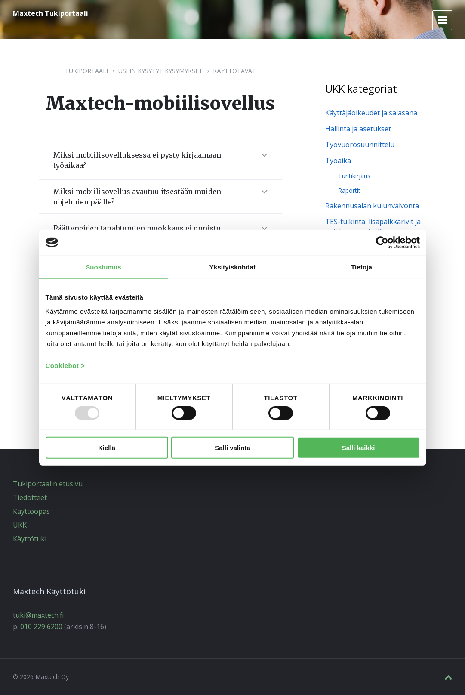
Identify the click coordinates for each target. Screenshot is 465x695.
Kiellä (106, 447)
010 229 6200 (41, 626)
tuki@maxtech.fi (38, 615)
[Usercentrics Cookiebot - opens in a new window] (382, 242)
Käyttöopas (31, 511)
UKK (20, 525)
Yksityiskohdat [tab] (232, 266)
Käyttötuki (29, 539)
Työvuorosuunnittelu (359, 144)
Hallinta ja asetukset (358, 128)
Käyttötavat (234, 71)
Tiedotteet (30, 497)
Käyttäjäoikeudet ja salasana (371, 112)
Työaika (338, 160)
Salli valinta (232, 447)
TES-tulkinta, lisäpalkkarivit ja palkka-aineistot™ (373, 226)
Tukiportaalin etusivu (48, 483)
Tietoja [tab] (361, 266)
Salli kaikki (358, 447)
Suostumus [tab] (103, 266)
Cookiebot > (65, 365)
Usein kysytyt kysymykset (160, 71)
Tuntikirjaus (354, 176)
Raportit (349, 190)
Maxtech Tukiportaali (50, 13)
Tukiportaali (86, 71)
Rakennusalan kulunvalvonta (372, 205)
